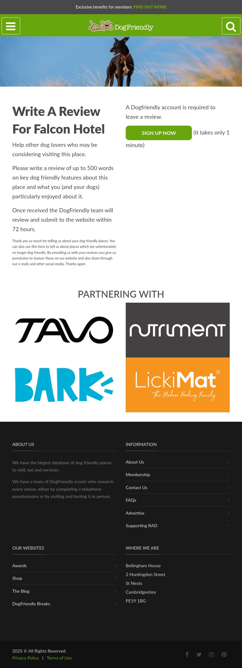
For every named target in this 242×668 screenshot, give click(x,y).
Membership (138, 474)
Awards (19, 565)
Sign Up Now (159, 133)
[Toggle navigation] (11, 26)
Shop (17, 578)
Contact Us (136, 487)
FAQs (131, 500)
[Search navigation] (231, 26)
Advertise (135, 513)
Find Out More (150, 6)
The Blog (21, 591)
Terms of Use (59, 657)
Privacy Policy (25, 657)
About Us (135, 462)
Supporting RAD (142, 525)
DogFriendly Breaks (31, 603)
